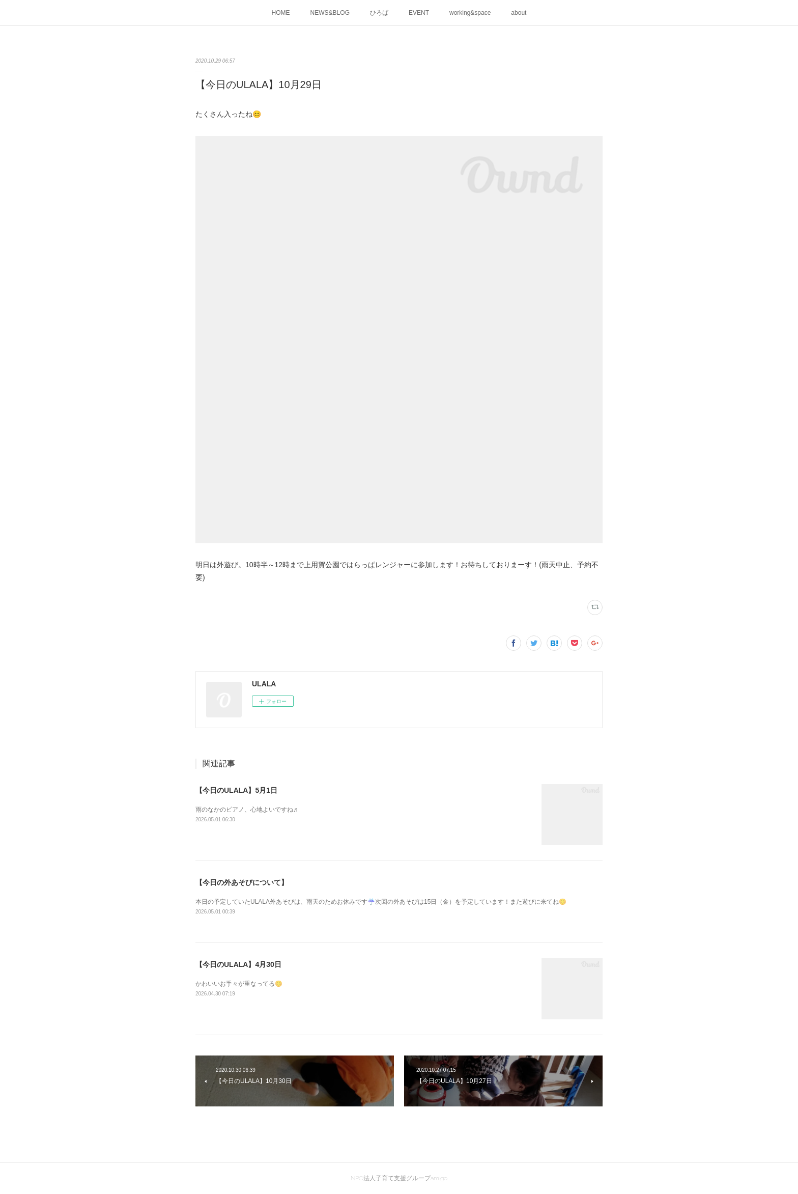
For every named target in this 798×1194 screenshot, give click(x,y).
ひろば (379, 12)
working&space (470, 12)
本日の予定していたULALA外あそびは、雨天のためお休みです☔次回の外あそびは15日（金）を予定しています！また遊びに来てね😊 (380, 901)
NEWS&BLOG (330, 12)
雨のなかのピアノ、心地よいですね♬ (246, 809)
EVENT (419, 12)
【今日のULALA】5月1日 (236, 790)
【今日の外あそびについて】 (241, 882)
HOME (281, 12)
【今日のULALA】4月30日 (238, 964)
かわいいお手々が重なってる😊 (238, 983)
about (518, 12)
